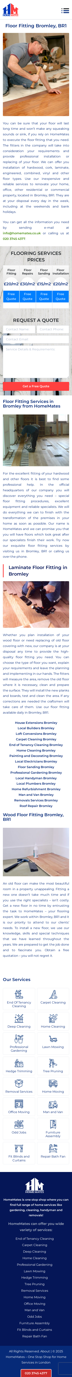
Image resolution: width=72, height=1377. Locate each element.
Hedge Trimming (34, 1277)
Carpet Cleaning (34, 1245)
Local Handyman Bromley (36, 778)
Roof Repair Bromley (36, 806)
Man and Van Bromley (36, 795)
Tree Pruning (35, 1284)
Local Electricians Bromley (36, 761)
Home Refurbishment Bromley (36, 789)
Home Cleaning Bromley (36, 750)
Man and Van (35, 1310)
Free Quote (11, 296)
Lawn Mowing (34, 1271)
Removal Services (34, 1290)
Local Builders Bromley (36, 728)
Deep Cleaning (34, 1251)
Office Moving (34, 1304)
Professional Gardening (34, 1265)
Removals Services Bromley (36, 800)
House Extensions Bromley (36, 723)
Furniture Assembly (34, 1323)
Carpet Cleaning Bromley (36, 739)
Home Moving (35, 1297)
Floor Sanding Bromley (36, 767)
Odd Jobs (34, 1316)
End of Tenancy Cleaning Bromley (36, 745)
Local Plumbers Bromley (36, 783)
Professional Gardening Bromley (36, 772)
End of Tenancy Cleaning (35, 1239)
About (45, 1351)
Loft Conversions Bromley (36, 734)
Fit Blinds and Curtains (34, 1330)
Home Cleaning (34, 1258)
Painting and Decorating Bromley (36, 756)
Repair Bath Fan (34, 1336)
